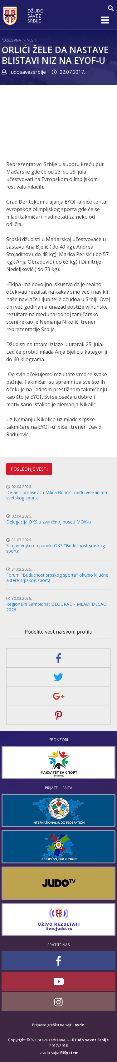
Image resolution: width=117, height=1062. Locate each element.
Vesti (31, 40)
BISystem (69, 1052)
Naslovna (11, 40)
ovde (79, 1025)
